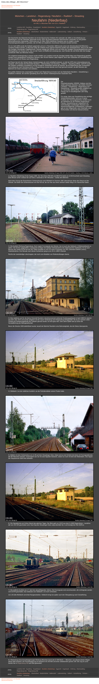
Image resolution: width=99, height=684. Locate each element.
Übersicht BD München (7, 7)
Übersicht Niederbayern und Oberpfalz (10, 5)
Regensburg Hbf (33, 29)
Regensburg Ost (22, 29)
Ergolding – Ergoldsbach (33, 27)
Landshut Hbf (21, 27)
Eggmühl (58, 27)
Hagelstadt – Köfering (68, 27)
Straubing (26, 33)
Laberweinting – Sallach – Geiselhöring (69, 31)
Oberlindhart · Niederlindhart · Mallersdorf (43, 31)
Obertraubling (81, 27)
